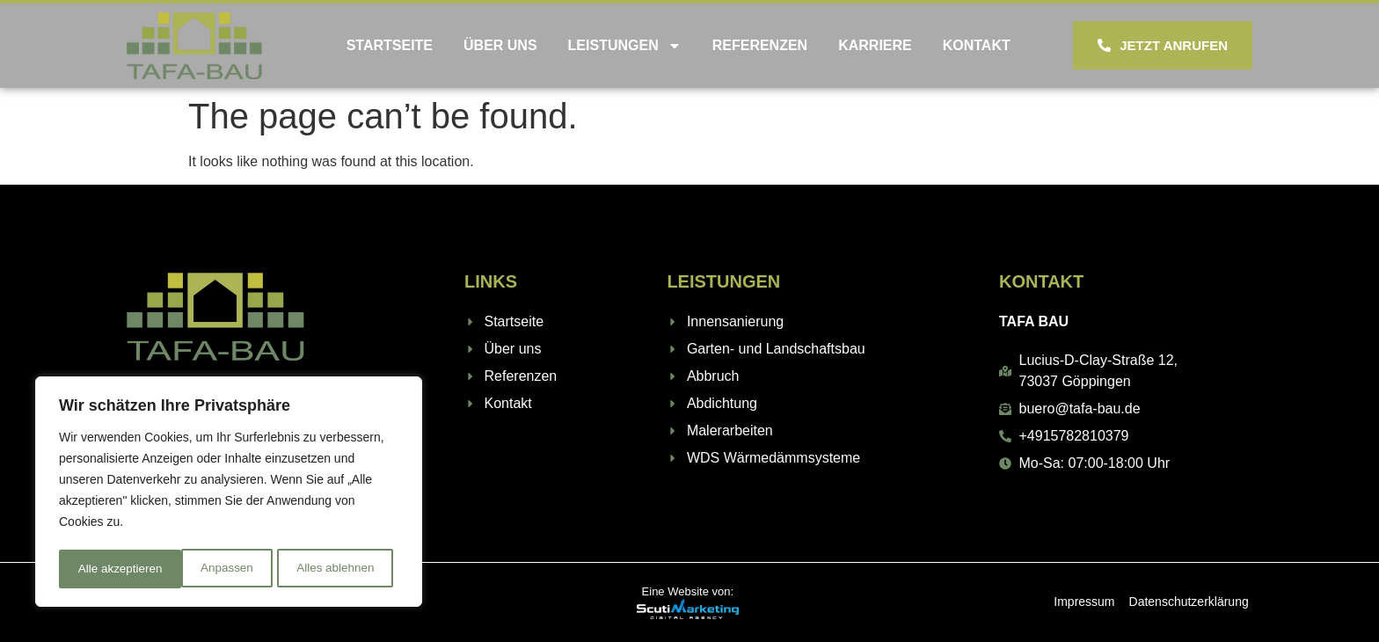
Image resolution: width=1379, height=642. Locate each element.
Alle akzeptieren (338, 569)
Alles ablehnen (211, 569)
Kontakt (977, 45)
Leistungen (625, 46)
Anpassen (103, 569)
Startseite (390, 45)
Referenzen (759, 45)
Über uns (500, 45)
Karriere (875, 45)
